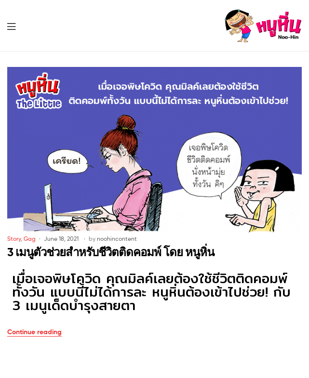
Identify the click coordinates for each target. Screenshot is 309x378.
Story (14, 238)
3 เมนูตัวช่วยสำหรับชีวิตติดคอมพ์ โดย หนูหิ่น (110, 252)
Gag (30, 238)
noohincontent (117, 238)
